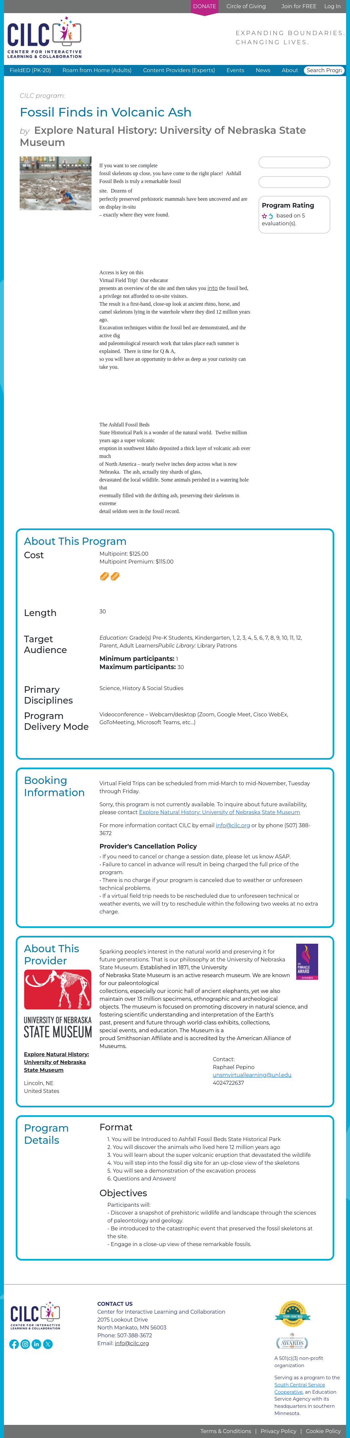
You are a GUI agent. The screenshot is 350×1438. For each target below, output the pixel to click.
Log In (332, 6)
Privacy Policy (279, 1431)
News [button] (263, 70)
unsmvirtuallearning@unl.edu (252, 1075)
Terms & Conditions (225, 1431)
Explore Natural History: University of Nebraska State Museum (163, 136)
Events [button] (235, 70)
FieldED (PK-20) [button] (30, 70)
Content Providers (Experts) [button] (179, 70)
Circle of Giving (246, 6)
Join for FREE (298, 6)
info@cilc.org (233, 825)
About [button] (290, 70)
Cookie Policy (323, 1431)
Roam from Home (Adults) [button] (97, 70)
